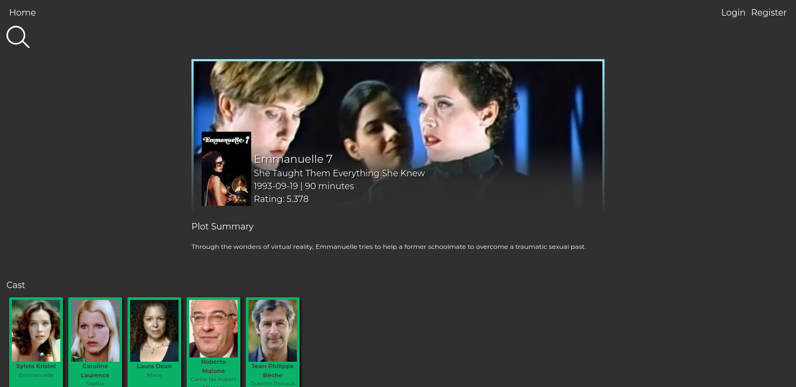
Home (22, 13)
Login (733, 13)
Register (769, 13)
